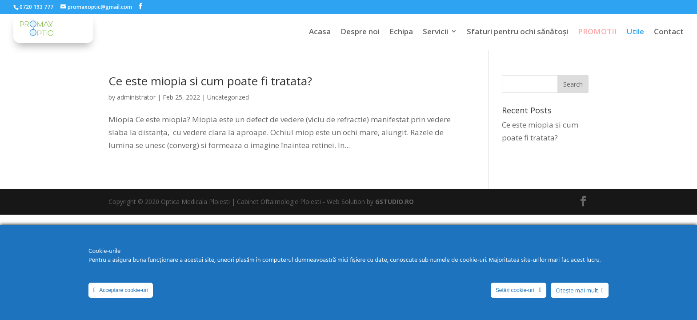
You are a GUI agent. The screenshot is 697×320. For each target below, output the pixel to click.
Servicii (435, 32)
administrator (136, 97)
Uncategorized (228, 97)
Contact (669, 32)
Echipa (401, 32)
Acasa (320, 32)
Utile (635, 32)
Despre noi (360, 32)
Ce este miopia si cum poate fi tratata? (210, 81)
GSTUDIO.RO (394, 201)
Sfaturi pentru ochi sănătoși (517, 32)
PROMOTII (597, 32)
